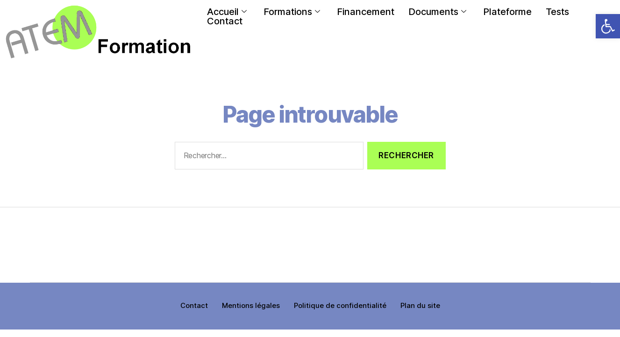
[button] (608, 26)
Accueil (227, 11)
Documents (437, 11)
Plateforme (507, 11)
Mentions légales (251, 305)
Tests (557, 11)
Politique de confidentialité (340, 305)
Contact (224, 21)
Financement (365, 11)
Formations (292, 11)
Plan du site (420, 305)
